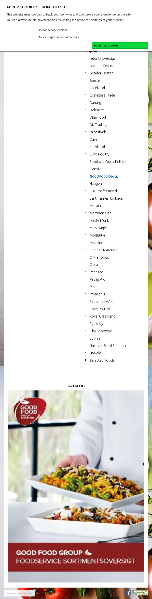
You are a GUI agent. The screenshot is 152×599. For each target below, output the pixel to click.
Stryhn (95, 338)
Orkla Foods (99, 257)
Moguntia (97, 235)
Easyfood (97, 147)
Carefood (97, 88)
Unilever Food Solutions (109, 346)
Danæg (95, 103)
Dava (94, 139)
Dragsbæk (98, 132)
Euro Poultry (99, 154)
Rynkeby (96, 324)
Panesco (96, 272)
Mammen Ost (100, 213)
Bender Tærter (101, 73)
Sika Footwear (101, 331)
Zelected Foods (102, 360)
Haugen (96, 184)
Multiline (96, 243)
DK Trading (98, 125)
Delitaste (97, 110)
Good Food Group (104, 176)
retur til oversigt (102, 58)
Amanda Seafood (103, 66)
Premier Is (97, 294)
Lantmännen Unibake (106, 198)
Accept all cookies (106, 45)
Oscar (94, 265)
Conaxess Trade (102, 95)
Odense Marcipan (104, 250)
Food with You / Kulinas (108, 162)
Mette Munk (99, 220)
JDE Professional (103, 191)
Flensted (96, 169)
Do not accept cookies (53, 30)
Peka (93, 287)
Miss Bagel (98, 228)
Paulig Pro (97, 279)
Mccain (95, 206)
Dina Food (98, 117)
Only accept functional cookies (58, 37)
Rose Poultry (100, 309)
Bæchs (95, 80)
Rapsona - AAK (101, 302)
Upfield (95, 353)
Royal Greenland (102, 316)
